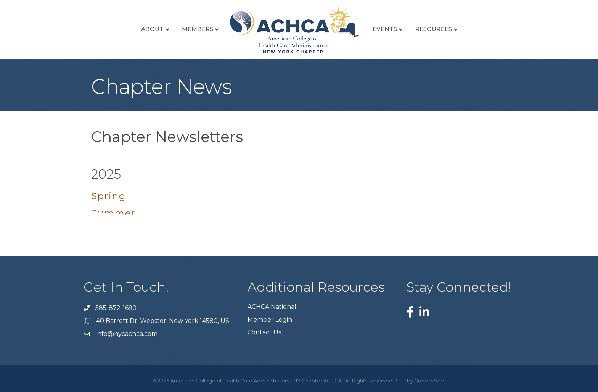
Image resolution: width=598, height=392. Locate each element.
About (152, 28)
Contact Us (264, 332)
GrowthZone (430, 380)
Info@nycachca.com (126, 333)
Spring (108, 196)
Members (197, 28)
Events (385, 28)
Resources (433, 28)
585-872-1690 (116, 307)
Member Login (270, 319)
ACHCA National (272, 306)
